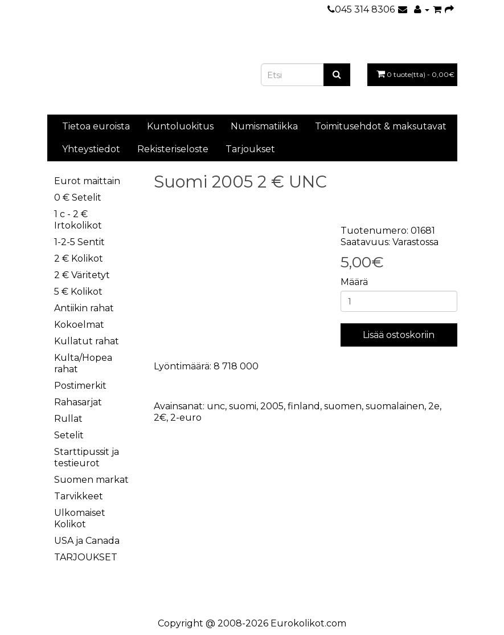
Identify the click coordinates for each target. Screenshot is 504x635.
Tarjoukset (250, 149)
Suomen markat (91, 479)
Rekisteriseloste (172, 149)
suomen (343, 406)
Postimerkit (80, 385)
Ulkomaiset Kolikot (79, 518)
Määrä (354, 281)
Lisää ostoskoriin (399, 334)
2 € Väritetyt (82, 275)
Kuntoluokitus (180, 126)
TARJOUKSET (85, 557)
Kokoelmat (79, 324)
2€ (160, 417)
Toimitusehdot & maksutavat (380, 126)
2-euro (186, 417)
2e (434, 406)
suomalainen (395, 406)
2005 (272, 406)
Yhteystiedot (91, 149)
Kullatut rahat (86, 341)
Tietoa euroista (96, 126)
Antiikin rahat (84, 308)
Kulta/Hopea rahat (83, 363)
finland (304, 406)
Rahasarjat (78, 402)
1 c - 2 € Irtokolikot (78, 220)
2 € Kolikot (78, 258)
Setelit (69, 435)
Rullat (68, 418)
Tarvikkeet (78, 496)
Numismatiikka (264, 126)
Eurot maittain (87, 181)
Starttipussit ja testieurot (86, 457)
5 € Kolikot (78, 291)
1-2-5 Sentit (79, 242)
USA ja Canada (87, 540)
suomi (242, 406)
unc (216, 406)
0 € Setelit (77, 197)
